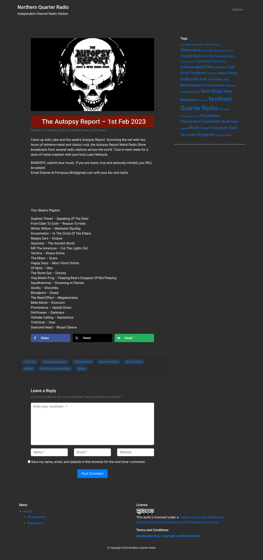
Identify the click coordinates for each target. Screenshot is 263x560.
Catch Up (29, 361)
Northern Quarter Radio (43, 7)
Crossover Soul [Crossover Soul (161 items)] (207, 61)
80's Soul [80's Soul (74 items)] (204, 44)
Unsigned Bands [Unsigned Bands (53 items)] (223, 135)
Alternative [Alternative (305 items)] (190, 50)
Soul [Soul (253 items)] (233, 127)
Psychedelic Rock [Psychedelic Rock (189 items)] (215, 121)
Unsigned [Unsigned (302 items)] (205, 134)
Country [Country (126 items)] (207, 56)
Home (237, 10)
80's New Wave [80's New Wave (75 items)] (189, 44)
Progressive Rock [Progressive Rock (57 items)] (189, 116)
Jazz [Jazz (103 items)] (226, 79)
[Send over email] (134, 338)
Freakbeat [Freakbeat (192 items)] (198, 73)
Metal (29, 368)
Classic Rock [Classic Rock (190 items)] (190, 56)
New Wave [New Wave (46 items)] (203, 100)
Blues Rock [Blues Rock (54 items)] (227, 50)
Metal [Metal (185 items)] (185, 85)
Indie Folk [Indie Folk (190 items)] (198, 79)
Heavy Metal (135, 361)
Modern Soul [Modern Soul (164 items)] (200, 85)
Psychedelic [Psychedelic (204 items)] (190, 121)
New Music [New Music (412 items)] (212, 91)
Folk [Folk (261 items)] (208, 67)
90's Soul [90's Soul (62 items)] (216, 44)
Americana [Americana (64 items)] (207, 50)
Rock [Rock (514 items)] (194, 127)
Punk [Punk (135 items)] (234, 122)
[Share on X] (92, 338)
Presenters (35, 523)
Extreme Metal (109, 361)
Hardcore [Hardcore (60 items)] (212, 73)
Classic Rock (83, 361)
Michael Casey (80, 130)
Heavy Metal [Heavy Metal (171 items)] (228, 73)
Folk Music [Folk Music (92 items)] (220, 67)
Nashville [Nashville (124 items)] (217, 85)
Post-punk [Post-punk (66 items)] (224, 109)
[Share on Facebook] (50, 338)
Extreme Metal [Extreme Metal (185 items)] (192, 67)
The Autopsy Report (55, 361)
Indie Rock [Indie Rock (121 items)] (214, 79)
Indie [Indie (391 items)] (185, 79)
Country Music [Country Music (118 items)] (224, 56)
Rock (82, 368)
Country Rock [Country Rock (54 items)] (187, 61)
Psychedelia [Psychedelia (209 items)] (210, 115)
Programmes (36, 517)
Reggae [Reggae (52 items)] (184, 128)
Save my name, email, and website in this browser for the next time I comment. (88, 462)
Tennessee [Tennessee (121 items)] (188, 135)
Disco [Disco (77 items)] (222, 61)
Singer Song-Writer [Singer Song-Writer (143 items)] (214, 128)
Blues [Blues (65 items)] (217, 50)
